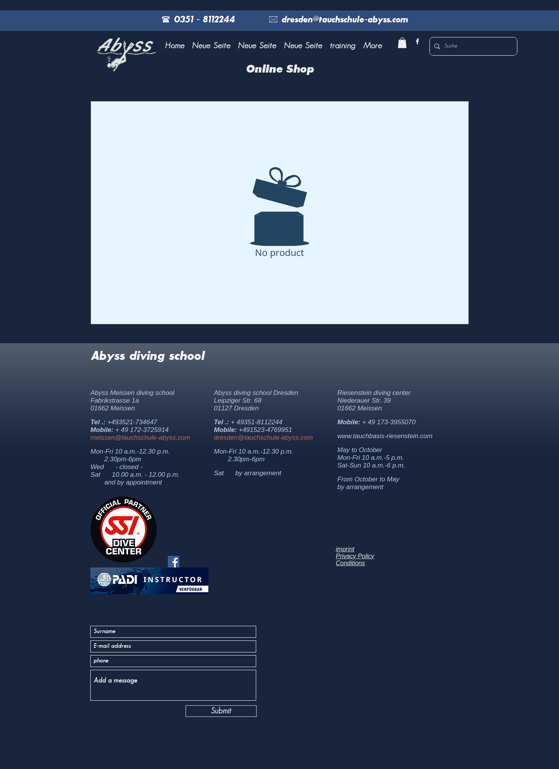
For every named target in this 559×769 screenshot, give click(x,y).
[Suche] (472, 46)
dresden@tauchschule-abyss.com (263, 437)
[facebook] (417, 41)
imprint (345, 549)
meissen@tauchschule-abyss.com (140, 437)
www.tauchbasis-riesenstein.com (385, 436)
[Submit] (221, 711)
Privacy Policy (355, 556)
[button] (342, 46)
